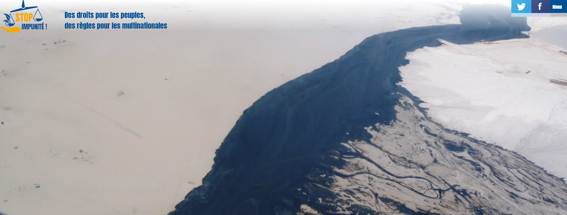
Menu (557, 7)
